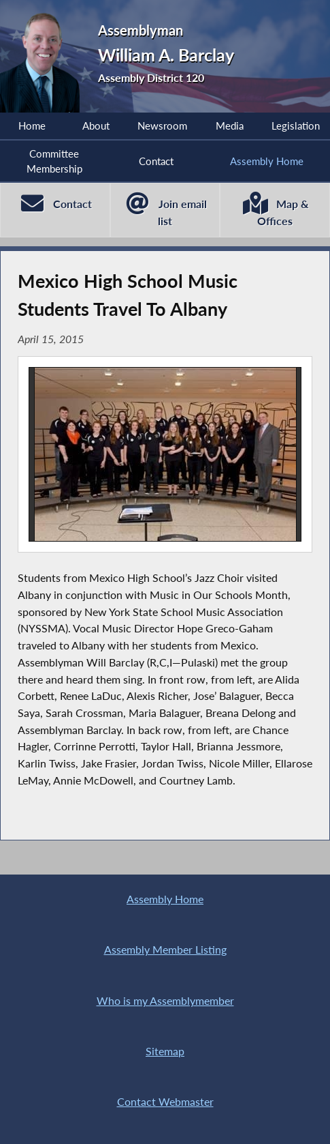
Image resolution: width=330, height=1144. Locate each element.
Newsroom (162, 125)
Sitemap (165, 1051)
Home (32, 125)
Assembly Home (165, 899)
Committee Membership (54, 161)
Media (230, 125)
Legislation (295, 125)
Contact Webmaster (165, 1102)
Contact (156, 161)
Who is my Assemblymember (165, 1001)
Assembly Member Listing (165, 949)
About (96, 125)
